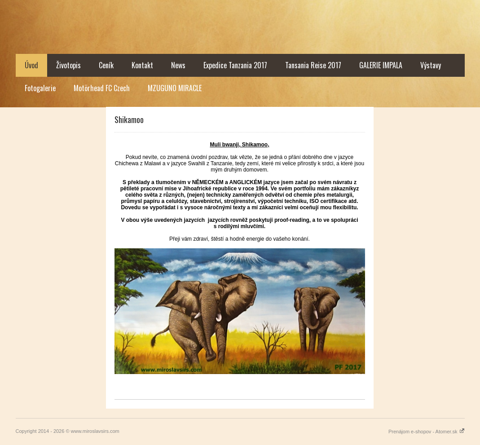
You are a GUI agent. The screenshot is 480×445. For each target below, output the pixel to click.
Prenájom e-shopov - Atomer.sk (426, 431)
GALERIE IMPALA (380, 65)
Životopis (68, 65)
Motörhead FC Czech (102, 88)
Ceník (106, 65)
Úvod (31, 65)
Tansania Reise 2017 (313, 65)
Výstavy (430, 65)
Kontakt (142, 65)
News (178, 65)
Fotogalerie (40, 88)
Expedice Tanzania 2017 (235, 65)
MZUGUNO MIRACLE (175, 88)
